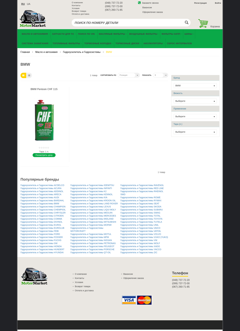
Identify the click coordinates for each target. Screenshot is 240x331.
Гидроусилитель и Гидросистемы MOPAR (91, 226)
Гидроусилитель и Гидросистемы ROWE (140, 198)
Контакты (76, 6)
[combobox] (131, 23)
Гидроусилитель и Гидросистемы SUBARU (141, 211)
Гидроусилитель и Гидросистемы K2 (88, 192)
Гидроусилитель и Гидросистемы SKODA (140, 208)
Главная (25, 53)
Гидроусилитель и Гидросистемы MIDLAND (91, 220)
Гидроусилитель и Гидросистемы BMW (40, 205)
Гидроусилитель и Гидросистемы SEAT (139, 205)
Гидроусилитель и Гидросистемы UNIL (139, 226)
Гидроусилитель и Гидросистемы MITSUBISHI (93, 223)
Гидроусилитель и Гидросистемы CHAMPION (43, 208)
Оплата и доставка (80, 14)
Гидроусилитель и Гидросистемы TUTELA (141, 223)
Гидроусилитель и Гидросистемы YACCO (140, 250)
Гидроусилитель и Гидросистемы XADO (140, 247)
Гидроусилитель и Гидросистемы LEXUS (90, 208)
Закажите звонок (148, 3)
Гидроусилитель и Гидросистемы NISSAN (91, 241)
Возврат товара (79, 12)
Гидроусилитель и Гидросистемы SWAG (140, 214)
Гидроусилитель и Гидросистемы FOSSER (42, 238)
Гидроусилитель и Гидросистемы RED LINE (142, 189)
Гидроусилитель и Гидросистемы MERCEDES (93, 217)
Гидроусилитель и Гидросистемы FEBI (40, 232)
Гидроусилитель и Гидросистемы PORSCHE (92, 250)
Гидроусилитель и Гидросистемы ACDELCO (42, 186)
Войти (218, 3)
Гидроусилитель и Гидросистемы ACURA (41, 189)
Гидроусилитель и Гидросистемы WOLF (140, 244)
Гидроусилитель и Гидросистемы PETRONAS (93, 244)
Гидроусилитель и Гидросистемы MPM (89, 238)
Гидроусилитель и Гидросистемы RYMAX (140, 201)
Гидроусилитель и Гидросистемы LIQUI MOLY (93, 211)
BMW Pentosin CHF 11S (44, 90)
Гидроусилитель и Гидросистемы (82, 53)
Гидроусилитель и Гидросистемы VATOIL (140, 232)
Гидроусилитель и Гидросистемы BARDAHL (42, 201)
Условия (75, 9)
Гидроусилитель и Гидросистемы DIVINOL (41, 223)
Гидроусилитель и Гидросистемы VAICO (140, 229)
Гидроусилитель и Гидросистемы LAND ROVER (94, 205)
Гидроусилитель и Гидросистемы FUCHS (41, 241)
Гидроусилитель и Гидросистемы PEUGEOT (92, 247)
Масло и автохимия (46, 53)
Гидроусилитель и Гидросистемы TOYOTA (141, 220)
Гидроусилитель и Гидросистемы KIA (88, 198)
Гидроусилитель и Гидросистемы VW (138, 241)
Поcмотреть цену (44, 156)
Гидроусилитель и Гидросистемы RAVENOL (142, 186)
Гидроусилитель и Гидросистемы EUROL (41, 226)
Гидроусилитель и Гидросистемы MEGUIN (91, 214)
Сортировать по (108, 76)
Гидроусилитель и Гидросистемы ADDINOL (42, 192)
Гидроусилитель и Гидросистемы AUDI (40, 198)
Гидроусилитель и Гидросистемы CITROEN (42, 217)
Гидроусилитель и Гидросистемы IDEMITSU (92, 186)
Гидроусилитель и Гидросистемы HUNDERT (42, 250)
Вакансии (147, 8)
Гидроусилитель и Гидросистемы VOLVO (140, 235)
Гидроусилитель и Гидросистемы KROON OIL (93, 201)
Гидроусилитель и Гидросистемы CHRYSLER (43, 214)
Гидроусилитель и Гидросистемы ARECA (41, 195)
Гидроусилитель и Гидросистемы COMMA (41, 220)
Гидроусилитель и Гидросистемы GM (39, 244)
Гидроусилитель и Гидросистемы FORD (40, 235)
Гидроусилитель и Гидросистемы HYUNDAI (42, 253)
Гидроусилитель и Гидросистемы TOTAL (140, 217)
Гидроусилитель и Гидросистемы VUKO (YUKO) (144, 238)
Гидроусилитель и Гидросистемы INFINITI (91, 189)
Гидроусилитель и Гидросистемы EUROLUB (42, 229)
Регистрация (200, 3)
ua (28, 4)
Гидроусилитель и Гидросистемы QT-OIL (90, 253)
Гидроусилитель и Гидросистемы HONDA (41, 247)
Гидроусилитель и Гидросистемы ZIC (138, 253)
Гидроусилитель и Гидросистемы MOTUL (90, 235)
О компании (77, 3)
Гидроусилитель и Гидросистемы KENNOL (91, 195)
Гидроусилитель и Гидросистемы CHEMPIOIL (43, 211)
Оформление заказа (152, 12)
